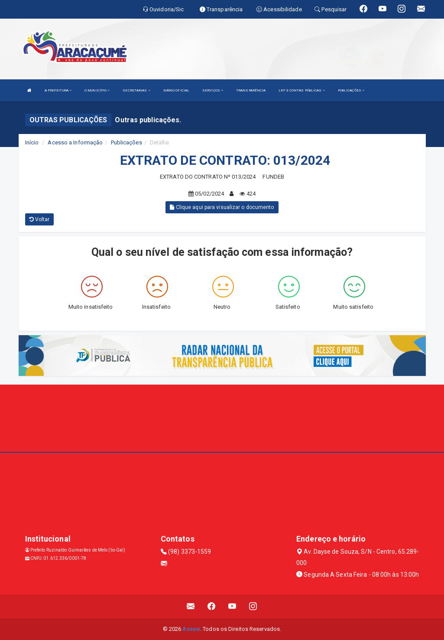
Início (32, 142)
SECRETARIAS (136, 90)
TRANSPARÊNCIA (251, 90)
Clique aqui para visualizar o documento (222, 207)
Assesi (191, 629)
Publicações (126, 142)
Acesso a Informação (75, 142)
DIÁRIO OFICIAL (176, 90)
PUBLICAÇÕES (351, 90)
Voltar (39, 219)
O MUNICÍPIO (97, 90)
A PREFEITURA (58, 90)
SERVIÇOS (212, 90)
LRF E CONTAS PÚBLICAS (301, 90)
